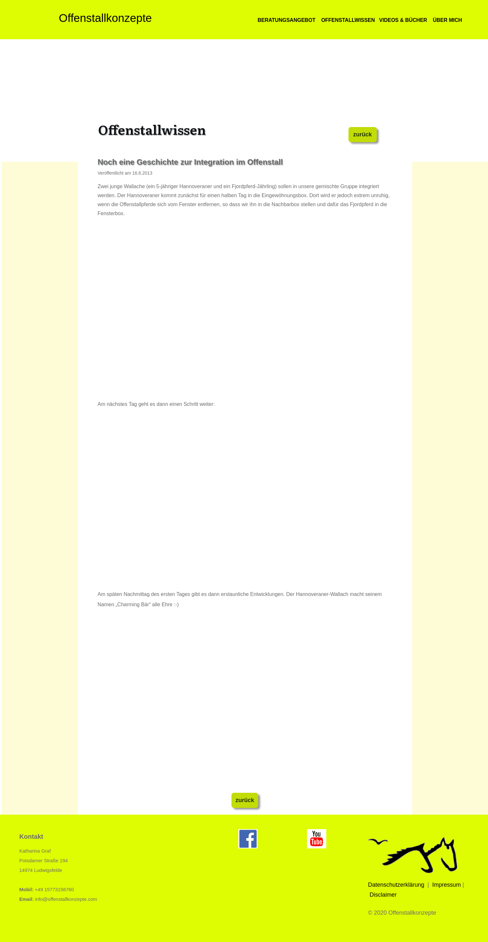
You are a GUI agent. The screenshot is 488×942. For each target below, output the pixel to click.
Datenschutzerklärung (396, 885)
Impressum (446, 885)
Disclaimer (383, 895)
